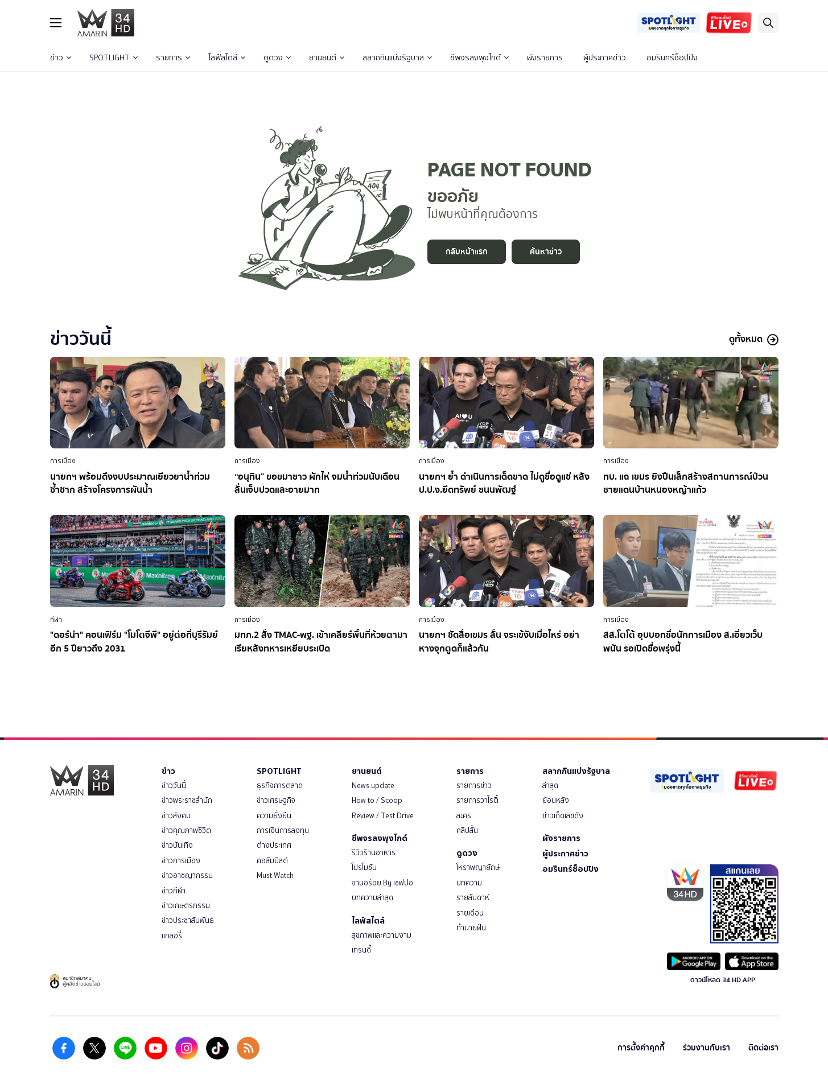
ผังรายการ (545, 58)
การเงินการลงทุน (283, 830)
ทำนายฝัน (471, 927)
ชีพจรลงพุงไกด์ (479, 58)
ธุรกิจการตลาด (280, 785)
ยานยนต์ (326, 58)
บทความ (469, 882)
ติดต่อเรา (763, 1047)
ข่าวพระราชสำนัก (187, 800)
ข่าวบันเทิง (177, 845)
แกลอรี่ (172, 935)
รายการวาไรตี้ (477, 800)
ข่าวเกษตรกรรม (186, 905)
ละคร (463, 815)
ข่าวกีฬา (174, 890)
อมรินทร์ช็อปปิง (672, 58)
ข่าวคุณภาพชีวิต (186, 830)
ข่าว (60, 58)
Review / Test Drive (383, 815)
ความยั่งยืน (274, 815)
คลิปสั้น (467, 830)
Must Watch (275, 875)
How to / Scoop (377, 800)
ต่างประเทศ (274, 845)
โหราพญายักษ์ (478, 867)
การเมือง (63, 461)
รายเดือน (470, 913)
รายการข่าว (474, 785)
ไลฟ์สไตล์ (226, 58)
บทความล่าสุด (372, 897)
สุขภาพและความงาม (381, 935)
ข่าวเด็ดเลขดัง (562, 815)
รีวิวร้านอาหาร (374, 852)
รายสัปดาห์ (472, 897)
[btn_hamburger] (55, 23)
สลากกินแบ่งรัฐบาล (397, 58)
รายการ (173, 58)
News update (373, 785)
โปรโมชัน (364, 867)
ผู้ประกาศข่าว (604, 58)
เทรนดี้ (361, 950)
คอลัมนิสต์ (272, 860)
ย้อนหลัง (555, 800)
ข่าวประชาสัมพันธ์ (188, 920)
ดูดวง (277, 58)
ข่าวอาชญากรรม (187, 875)
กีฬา (56, 620)
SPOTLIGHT (113, 58)
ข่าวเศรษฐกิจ (276, 800)
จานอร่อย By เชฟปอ (382, 882)
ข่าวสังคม (176, 815)
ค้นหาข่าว (546, 251)
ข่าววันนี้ (174, 785)
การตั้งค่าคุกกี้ (641, 1047)
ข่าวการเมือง (181, 860)
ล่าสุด (550, 785)
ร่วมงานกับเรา (706, 1047)
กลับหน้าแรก (467, 251)
